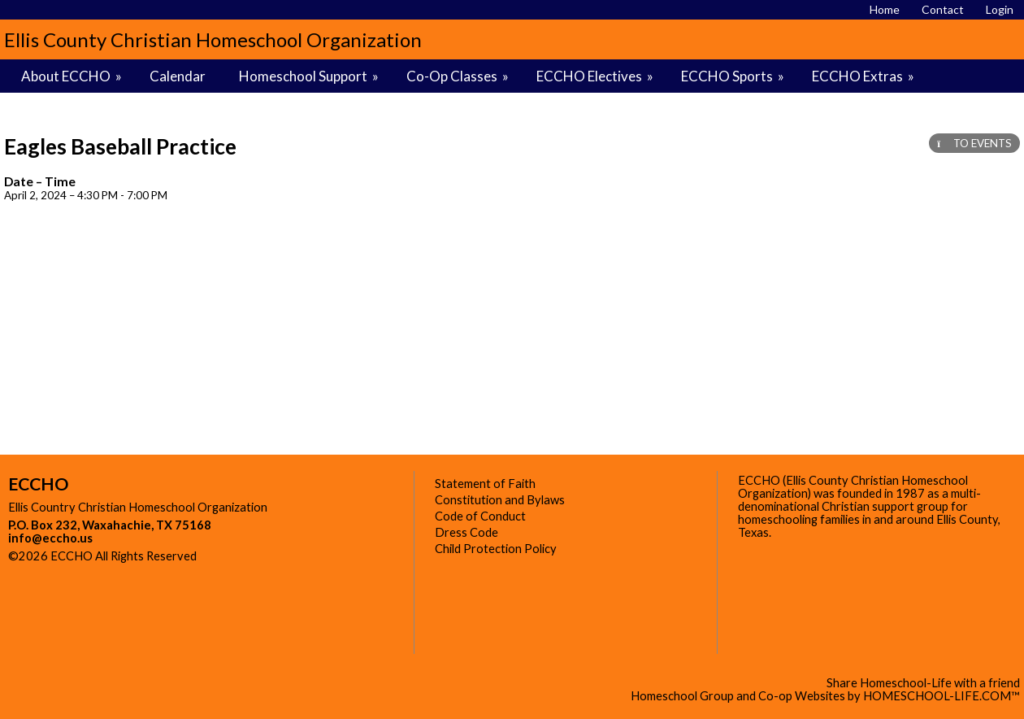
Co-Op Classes (458, 76)
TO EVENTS (974, 143)
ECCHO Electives (596, 76)
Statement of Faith (485, 483)
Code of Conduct (480, 516)
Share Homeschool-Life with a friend (923, 683)
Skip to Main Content (267, 556)
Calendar (178, 76)
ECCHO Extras (864, 76)
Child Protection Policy (496, 549)
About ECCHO (72, 76)
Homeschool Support (310, 76)
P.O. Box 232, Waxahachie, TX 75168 (109, 525)
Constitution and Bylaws (500, 500)
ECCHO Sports (734, 76)
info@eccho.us (50, 538)
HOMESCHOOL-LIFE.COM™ (941, 696)
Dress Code (466, 532)
